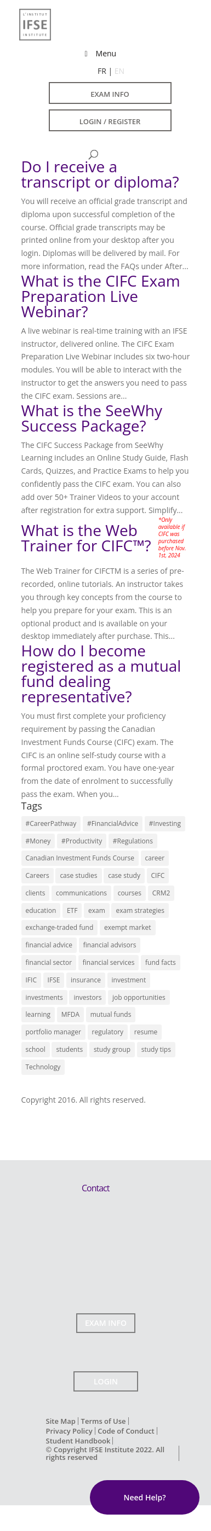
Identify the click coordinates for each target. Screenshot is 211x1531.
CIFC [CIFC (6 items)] (158, 875)
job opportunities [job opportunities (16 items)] (139, 997)
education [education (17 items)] (41, 910)
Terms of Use (103, 1421)
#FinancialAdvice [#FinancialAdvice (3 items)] (112, 823)
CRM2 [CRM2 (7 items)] (161, 893)
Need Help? (144, 1497)
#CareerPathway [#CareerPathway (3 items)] (51, 823)
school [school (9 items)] (35, 1049)
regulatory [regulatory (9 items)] (108, 1032)
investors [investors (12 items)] (87, 997)
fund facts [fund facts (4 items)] (160, 962)
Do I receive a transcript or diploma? (100, 174)
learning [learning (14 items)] (38, 1014)
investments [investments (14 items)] (44, 997)
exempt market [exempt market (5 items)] (127, 927)
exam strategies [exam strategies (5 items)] (140, 910)
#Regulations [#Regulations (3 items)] (133, 841)
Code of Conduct (126, 1431)
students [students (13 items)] (69, 1049)
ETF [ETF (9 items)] (72, 910)
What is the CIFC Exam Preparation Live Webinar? (100, 296)
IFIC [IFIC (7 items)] (31, 980)
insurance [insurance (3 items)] (86, 980)
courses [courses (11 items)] (129, 893)
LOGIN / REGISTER (110, 121)
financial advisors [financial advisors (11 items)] (109, 945)
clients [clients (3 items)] (35, 893)
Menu (98, 53)
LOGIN (106, 1381)
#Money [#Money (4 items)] (38, 841)
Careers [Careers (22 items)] (37, 875)
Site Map (61, 1421)
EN (119, 71)
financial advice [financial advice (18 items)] (49, 945)
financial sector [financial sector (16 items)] (49, 962)
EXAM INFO (109, 94)
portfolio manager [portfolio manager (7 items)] (53, 1032)
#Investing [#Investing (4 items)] (165, 823)
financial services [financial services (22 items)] (109, 962)
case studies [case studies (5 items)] (78, 875)
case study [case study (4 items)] (124, 875)
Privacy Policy (69, 1431)
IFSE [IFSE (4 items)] (54, 980)
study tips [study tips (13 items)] (156, 1049)
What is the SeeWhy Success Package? (92, 418)
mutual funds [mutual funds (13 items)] (111, 1014)
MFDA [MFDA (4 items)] (70, 1014)
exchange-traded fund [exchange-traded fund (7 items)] (60, 927)
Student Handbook (78, 1441)
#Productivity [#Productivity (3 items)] (81, 841)
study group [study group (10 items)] (112, 1049)
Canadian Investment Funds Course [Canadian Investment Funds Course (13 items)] (80, 858)
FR (102, 71)
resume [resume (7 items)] (146, 1032)
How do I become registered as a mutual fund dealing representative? (101, 673)
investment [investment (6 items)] (129, 980)
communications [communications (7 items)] (81, 893)
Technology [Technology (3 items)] (43, 1067)
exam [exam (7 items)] (96, 910)
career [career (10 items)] (155, 858)
